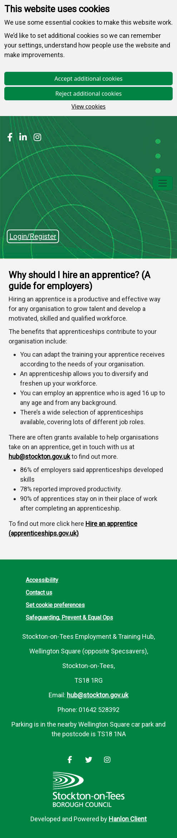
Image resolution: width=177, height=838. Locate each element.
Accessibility (42, 580)
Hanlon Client (128, 819)
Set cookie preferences (55, 605)
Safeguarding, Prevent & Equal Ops (69, 617)
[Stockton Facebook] (10, 138)
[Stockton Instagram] (35, 138)
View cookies (89, 106)
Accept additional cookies (88, 78)
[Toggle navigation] (163, 183)
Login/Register (32, 236)
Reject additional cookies (88, 93)
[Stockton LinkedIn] (21, 138)
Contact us (39, 592)
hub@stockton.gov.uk (39, 456)
